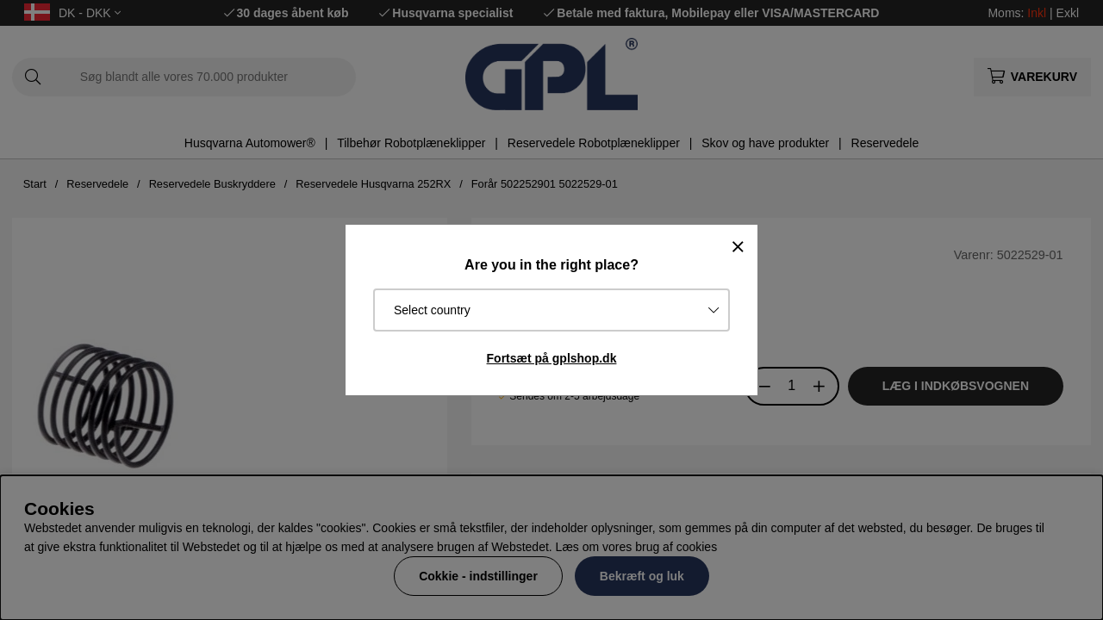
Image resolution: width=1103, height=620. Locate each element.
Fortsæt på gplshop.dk (552, 358)
